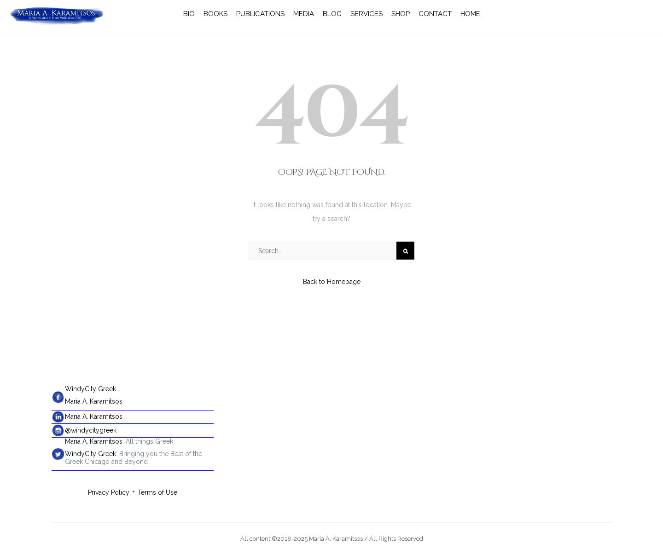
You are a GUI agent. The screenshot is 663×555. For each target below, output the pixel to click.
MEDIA (303, 14)
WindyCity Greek (90, 389)
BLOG (332, 14)
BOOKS (215, 14)
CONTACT (435, 14)
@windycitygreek (90, 430)
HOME (470, 14)
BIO (189, 14)
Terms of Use (157, 492)
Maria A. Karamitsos (93, 401)
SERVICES (366, 14)
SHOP (400, 14)
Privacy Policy (108, 492)
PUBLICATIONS (260, 14)
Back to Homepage (332, 281)
